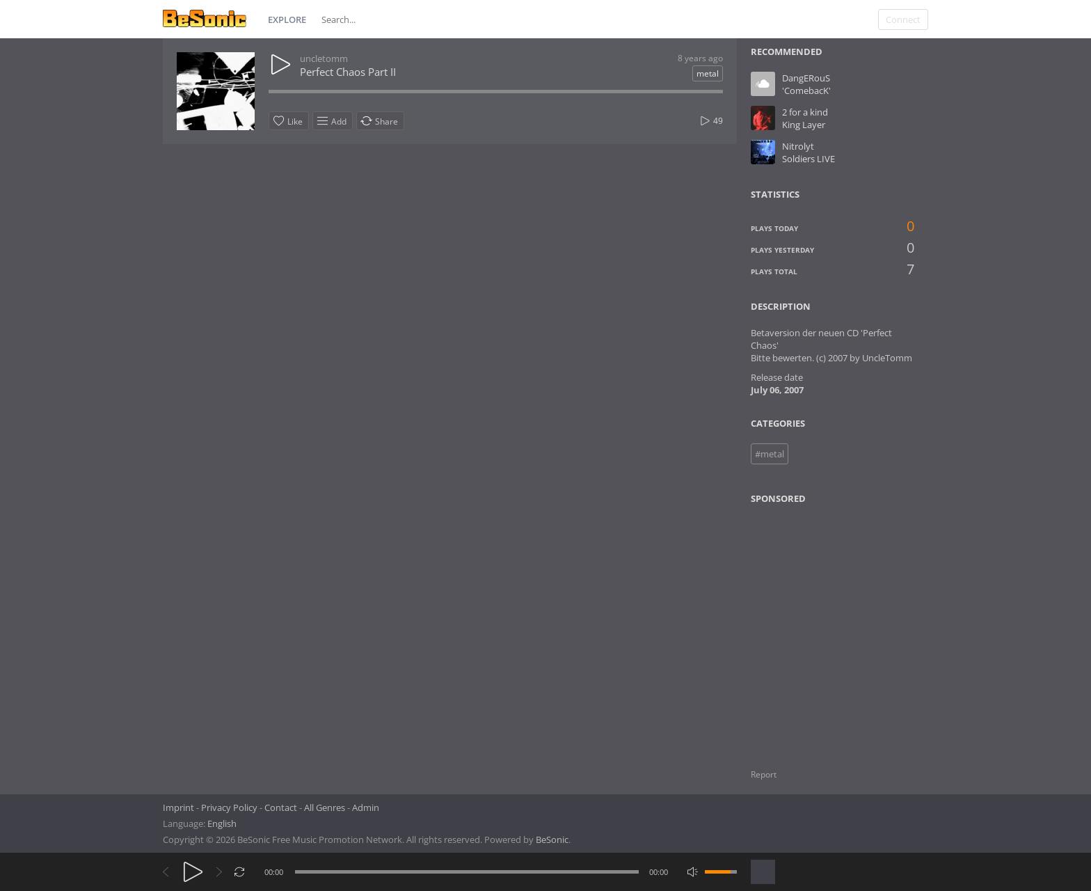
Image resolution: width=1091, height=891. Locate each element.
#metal (769, 454)
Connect (903, 19)
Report (764, 774)
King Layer (803, 124)
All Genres (324, 807)
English (222, 823)
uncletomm (324, 58)
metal (707, 73)
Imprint (178, 807)
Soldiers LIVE (808, 158)
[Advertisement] (818, 627)
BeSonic (552, 839)
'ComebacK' (806, 90)
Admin (365, 807)
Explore (287, 19)
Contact (280, 807)
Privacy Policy (229, 807)
